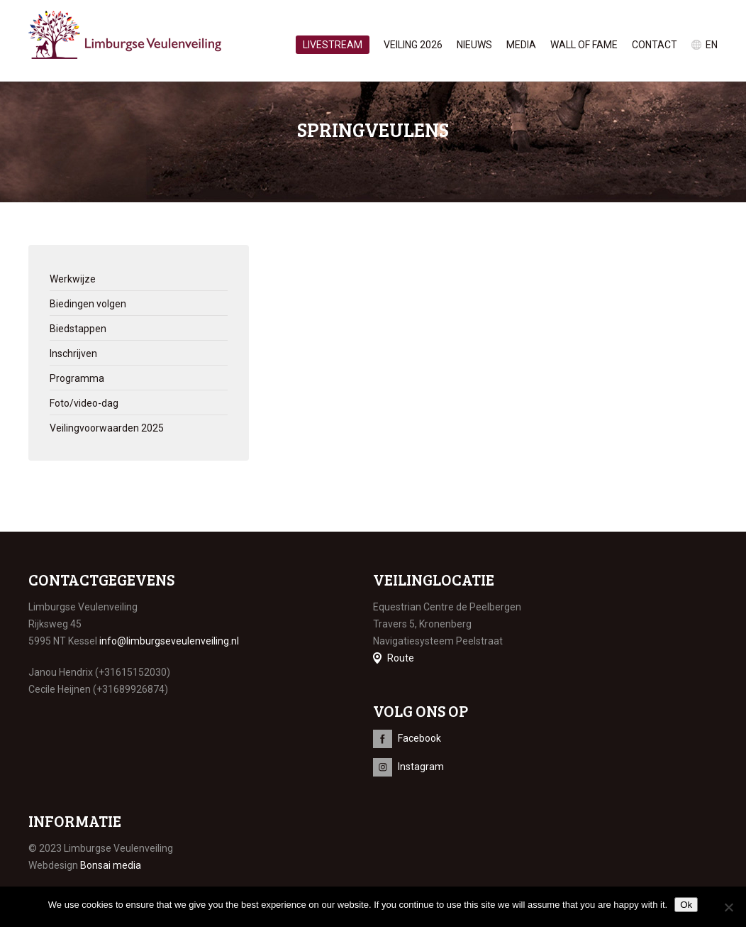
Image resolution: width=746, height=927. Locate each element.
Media (521, 44)
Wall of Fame (584, 44)
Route (400, 658)
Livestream (332, 44)
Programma (77, 378)
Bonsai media (110, 865)
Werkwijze (73, 279)
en (712, 44)
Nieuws (474, 44)
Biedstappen (78, 328)
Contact (654, 44)
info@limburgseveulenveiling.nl (169, 641)
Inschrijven (73, 353)
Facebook (419, 738)
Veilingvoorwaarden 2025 (107, 428)
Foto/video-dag (84, 403)
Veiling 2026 (413, 44)
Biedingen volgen (88, 303)
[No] (728, 907)
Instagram (421, 766)
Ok (686, 904)
